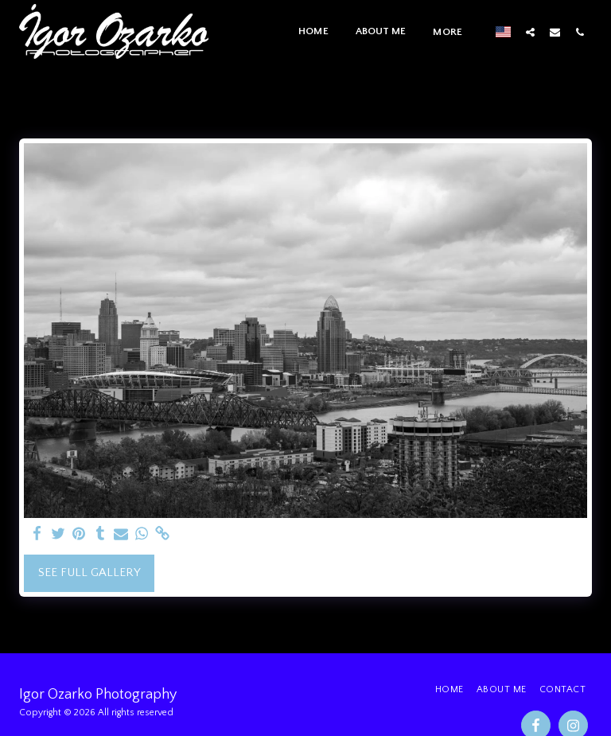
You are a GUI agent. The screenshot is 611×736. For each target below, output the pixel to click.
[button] (530, 31)
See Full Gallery (89, 572)
